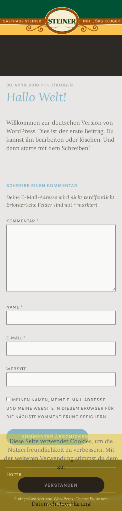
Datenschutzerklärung (61, 503)
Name (14, 307)
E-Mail (15, 338)
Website (16, 369)
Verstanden (61, 485)
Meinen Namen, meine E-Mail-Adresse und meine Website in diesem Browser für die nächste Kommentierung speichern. (60, 408)
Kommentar (22, 221)
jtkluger (62, 85)
